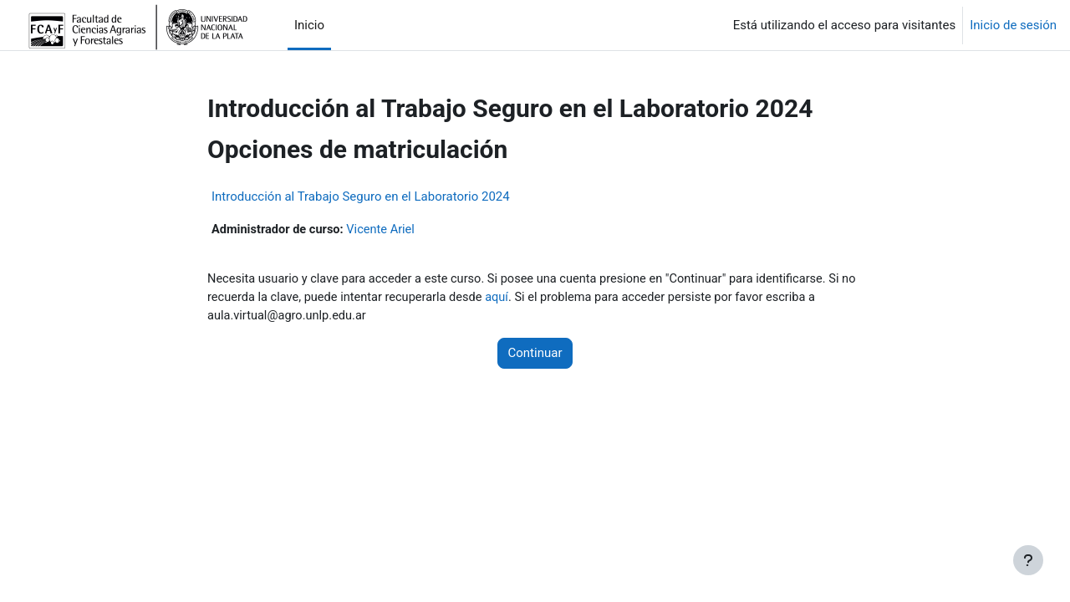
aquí (523, 298)
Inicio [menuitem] (309, 25)
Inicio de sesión (1013, 25)
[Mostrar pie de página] (1028, 560)
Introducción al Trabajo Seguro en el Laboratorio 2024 (360, 196)
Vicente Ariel (385, 229)
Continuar (535, 355)
